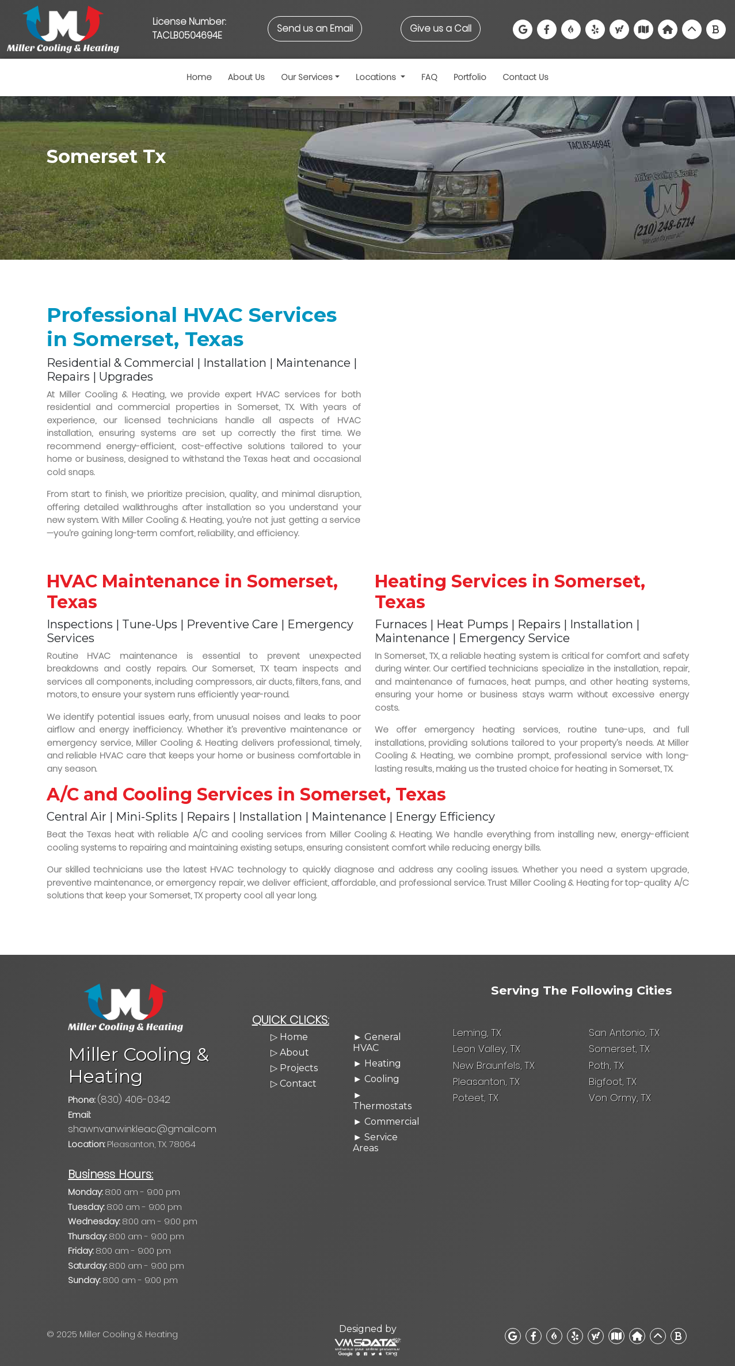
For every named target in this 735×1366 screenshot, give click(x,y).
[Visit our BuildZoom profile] (667, 29)
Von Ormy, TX (617, 1105)
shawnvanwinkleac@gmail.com (164, 1125)
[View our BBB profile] (571, 29)
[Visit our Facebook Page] (547, 29)
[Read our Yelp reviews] (595, 29)
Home (199, 77)
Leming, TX (475, 1043)
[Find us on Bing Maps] (716, 29)
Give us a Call (440, 28)
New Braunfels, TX (491, 1074)
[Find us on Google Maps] (522, 29)
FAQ (429, 77)
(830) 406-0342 (131, 1110)
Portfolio (470, 77)
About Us (246, 77)
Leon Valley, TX (484, 1058)
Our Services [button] (307, 77)
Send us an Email (315, 28)
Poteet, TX (474, 1105)
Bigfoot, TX (611, 1089)
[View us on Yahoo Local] (619, 29)
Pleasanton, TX (485, 1089)
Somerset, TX (617, 1058)
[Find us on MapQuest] (616, 1332)
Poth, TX (605, 1074)
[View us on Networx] (692, 29)
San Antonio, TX (622, 1043)
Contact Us (525, 77)
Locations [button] (377, 77)
